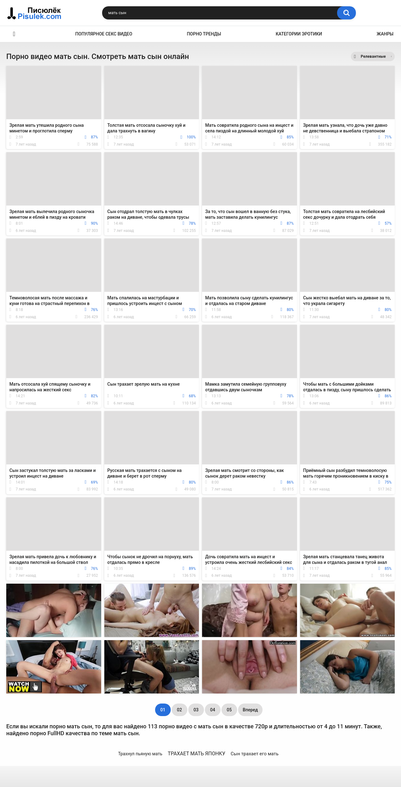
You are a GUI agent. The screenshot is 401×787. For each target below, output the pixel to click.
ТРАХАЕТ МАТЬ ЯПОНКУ (196, 754)
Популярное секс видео (103, 33)
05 (229, 709)
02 (179, 709)
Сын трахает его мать (255, 754)
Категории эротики (299, 33)
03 (196, 709)
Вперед (250, 709)
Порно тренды (204, 33)
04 (212, 709)
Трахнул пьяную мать (140, 753)
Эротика (14, 34)
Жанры (385, 33)
